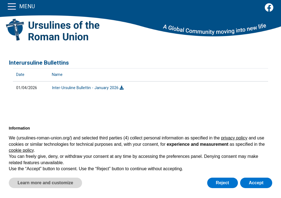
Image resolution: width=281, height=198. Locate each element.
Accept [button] (256, 182)
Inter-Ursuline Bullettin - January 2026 (87, 88)
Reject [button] (222, 182)
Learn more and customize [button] (45, 182)
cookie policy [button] (21, 150)
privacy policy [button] (234, 138)
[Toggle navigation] (11, 6)
